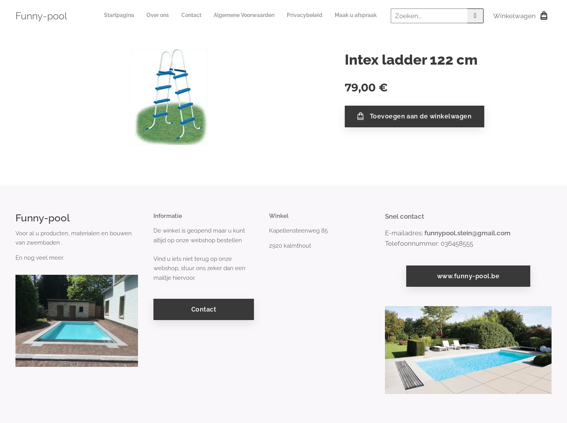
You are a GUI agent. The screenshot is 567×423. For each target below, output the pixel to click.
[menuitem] (317, 16)
